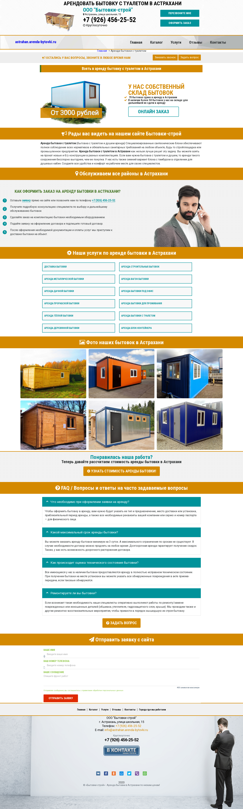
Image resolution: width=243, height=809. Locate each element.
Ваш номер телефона (56, 659)
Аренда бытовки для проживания (141, 303)
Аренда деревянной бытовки (61, 327)
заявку (26, 200)
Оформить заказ (180, 23)
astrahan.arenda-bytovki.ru (35, 42)
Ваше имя (49, 648)
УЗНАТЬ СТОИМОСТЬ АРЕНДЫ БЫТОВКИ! (121, 471)
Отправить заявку (61, 696)
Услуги (176, 42)
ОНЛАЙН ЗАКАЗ (153, 111)
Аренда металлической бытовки (64, 278)
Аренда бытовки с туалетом (138, 315)
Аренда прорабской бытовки (61, 303)
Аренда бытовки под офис (137, 291)
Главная (136, 42)
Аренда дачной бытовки (59, 291)
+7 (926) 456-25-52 (109, 20)
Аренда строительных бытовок (140, 266)
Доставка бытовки (55, 266)
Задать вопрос (189, 57)
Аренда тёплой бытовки (58, 315)
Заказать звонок (165, 57)
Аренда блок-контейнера (136, 327)
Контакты (218, 42)
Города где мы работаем (152, 708)
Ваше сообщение (54, 671)
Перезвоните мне (179, 13)
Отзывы (195, 42)
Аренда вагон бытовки (135, 278)
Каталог (156, 42)
